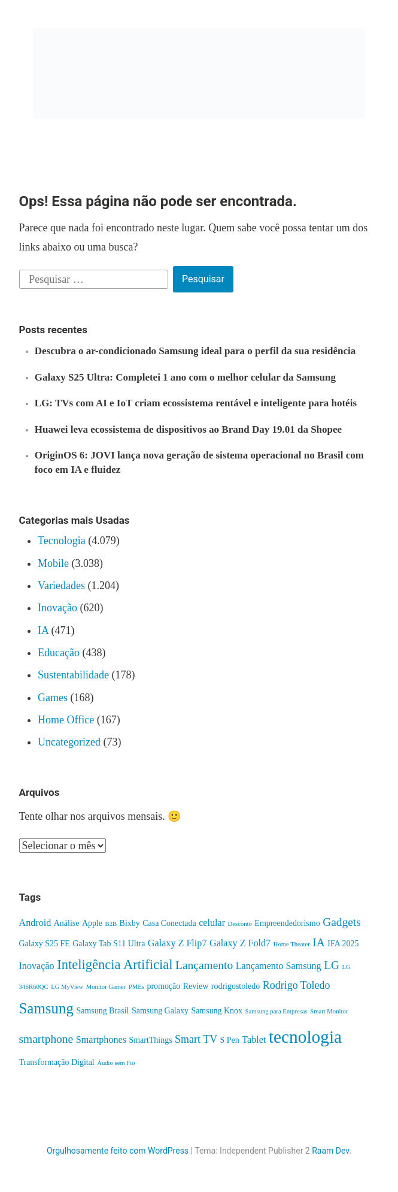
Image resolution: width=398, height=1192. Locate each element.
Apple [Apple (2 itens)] (92, 923)
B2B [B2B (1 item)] (111, 924)
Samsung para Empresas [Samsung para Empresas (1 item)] (276, 1011)
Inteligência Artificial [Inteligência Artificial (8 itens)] (114, 964)
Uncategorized (69, 742)
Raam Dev (330, 1150)
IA (43, 630)
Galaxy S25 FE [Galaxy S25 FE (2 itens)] (44, 943)
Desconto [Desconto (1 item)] (240, 924)
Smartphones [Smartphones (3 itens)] (101, 1039)
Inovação (57, 608)
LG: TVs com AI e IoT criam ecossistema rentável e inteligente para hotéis (196, 403)
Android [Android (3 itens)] (35, 923)
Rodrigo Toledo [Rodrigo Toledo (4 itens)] (296, 985)
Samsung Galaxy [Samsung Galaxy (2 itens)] (160, 1010)
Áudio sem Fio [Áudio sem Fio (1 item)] (116, 1063)
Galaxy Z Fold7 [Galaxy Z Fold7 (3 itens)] (240, 943)
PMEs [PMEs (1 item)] (136, 986)
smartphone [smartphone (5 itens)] (46, 1039)
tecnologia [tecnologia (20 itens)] (305, 1036)
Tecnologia (62, 541)
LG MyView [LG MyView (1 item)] (67, 986)
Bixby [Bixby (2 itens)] (130, 923)
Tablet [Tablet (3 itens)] (254, 1039)
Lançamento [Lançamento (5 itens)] (204, 965)
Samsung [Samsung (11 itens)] (46, 1008)
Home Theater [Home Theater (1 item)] (292, 944)
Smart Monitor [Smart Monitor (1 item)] (329, 1011)
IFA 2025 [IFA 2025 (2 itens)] (342, 943)
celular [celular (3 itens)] (212, 923)
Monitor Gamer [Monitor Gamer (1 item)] (106, 986)
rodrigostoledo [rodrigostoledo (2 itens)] (235, 986)
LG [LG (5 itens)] (331, 965)
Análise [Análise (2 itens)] (67, 923)
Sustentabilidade (73, 675)
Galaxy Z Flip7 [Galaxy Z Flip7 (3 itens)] (177, 943)
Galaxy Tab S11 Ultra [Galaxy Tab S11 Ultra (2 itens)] (108, 943)
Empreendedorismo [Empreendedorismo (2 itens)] (287, 923)
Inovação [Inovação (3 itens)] (36, 966)
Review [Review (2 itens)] (196, 986)
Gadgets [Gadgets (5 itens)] (342, 922)
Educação (59, 653)
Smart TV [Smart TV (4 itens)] (196, 1039)
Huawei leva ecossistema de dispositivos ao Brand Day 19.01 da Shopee (188, 429)
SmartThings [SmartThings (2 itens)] (150, 1040)
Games (53, 698)
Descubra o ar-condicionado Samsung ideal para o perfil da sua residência (195, 351)
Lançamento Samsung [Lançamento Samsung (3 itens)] (278, 966)
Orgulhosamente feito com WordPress (118, 1150)
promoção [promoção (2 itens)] (163, 986)
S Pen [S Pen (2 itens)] (229, 1040)
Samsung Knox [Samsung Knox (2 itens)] (216, 1010)
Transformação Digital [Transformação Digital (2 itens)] (57, 1062)
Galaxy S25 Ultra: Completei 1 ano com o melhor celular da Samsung (185, 377)
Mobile (53, 563)
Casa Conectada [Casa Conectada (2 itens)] (169, 923)
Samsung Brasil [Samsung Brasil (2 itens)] (102, 1010)
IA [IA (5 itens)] (318, 942)
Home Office (66, 720)
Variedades (61, 586)
